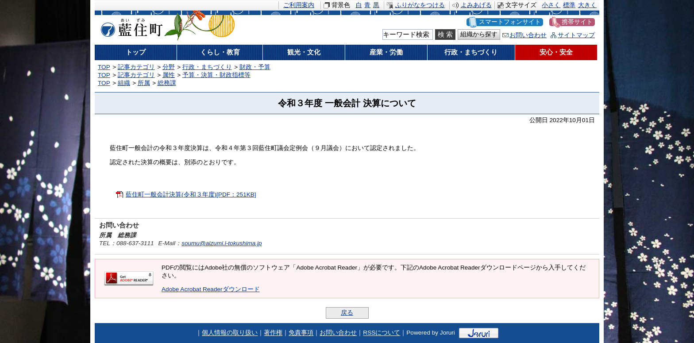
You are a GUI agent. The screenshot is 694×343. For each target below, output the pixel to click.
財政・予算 (254, 67)
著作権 (273, 333)
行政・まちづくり (207, 67)
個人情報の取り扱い (230, 333)
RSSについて (381, 333)
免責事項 (301, 333)
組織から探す (478, 34)
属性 (168, 75)
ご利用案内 (298, 5)
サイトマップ (576, 35)
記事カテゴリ (136, 67)
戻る (347, 312)
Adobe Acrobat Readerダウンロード (211, 289)
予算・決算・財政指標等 (216, 75)
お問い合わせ (528, 35)
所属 (144, 83)
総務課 (167, 83)
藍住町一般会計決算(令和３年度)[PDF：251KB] (191, 194)
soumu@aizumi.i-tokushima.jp (221, 243)
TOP (104, 67)
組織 (124, 83)
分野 (168, 67)
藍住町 (130, 26)
